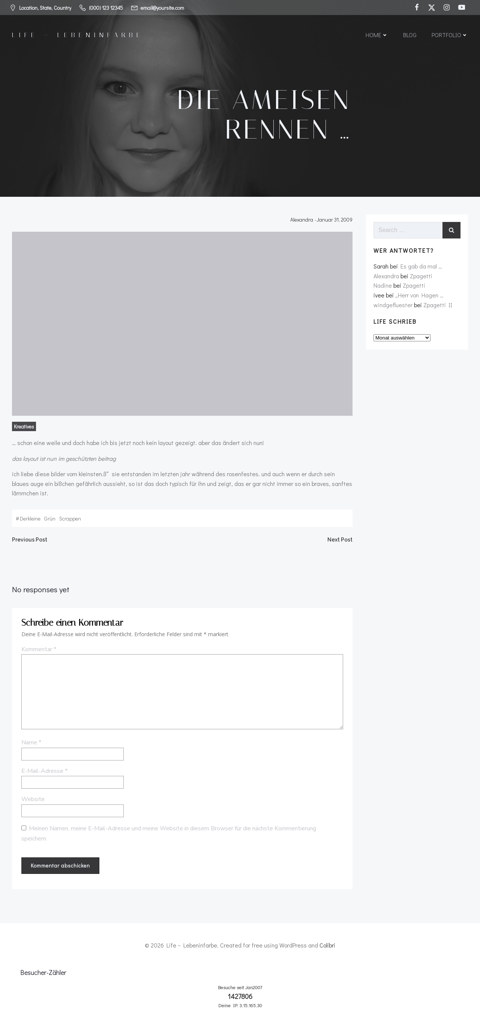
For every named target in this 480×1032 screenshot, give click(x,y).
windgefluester (393, 305)
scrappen (70, 518)
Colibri (327, 945)
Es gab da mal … (421, 266)
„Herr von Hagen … (419, 295)
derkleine (30, 518)
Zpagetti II (437, 305)
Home (377, 35)
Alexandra (301, 219)
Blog (410, 35)
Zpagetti (421, 276)
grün (50, 518)
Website (33, 799)
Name (31, 742)
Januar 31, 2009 (334, 219)
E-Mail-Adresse (44, 771)
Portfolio (450, 35)
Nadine (383, 285)
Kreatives (24, 426)
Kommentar (38, 649)
